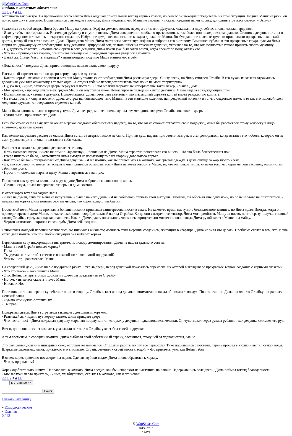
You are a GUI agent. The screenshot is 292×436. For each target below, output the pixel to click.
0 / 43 (6, 415)
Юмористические (18, 407)
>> (20, 12)
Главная (11, 411)
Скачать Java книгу (16, 399)
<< (4, 12)
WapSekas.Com (147, 424)
